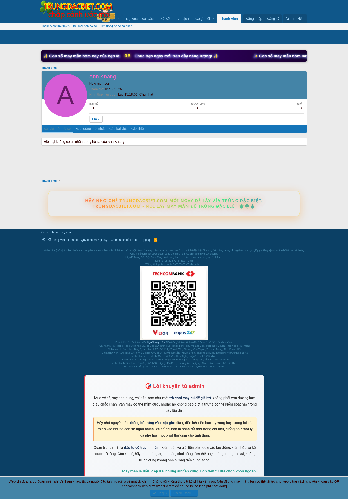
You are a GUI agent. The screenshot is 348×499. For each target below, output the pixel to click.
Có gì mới (202, 19)
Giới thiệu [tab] (138, 128)
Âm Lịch (182, 19)
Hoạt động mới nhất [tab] (90, 128)
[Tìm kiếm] (295, 18)
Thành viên (229, 19)
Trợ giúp (145, 240)
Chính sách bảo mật (124, 240)
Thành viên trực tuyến (55, 26)
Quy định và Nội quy (94, 240)
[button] (213, 18)
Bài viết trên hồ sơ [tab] (57, 128)
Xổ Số (165, 19)
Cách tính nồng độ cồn (56, 232)
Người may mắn (156, 342)
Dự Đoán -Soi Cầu (140, 19)
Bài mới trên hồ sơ (85, 26)
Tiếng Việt (56, 240)
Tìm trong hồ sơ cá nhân (116, 26)
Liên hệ (73, 240)
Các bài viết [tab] (118, 128)
